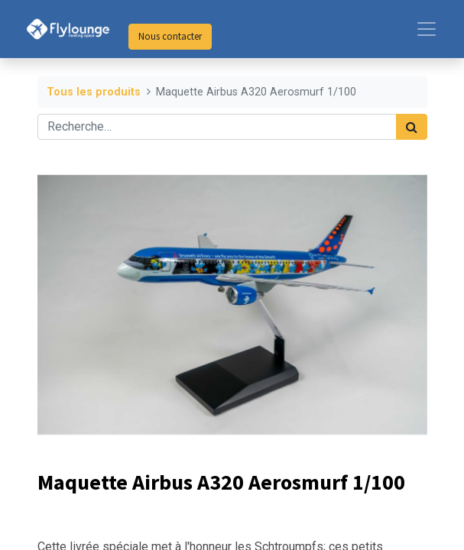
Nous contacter (170, 36)
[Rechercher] (411, 127)
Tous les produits (94, 92)
